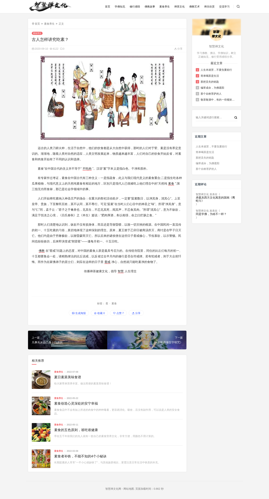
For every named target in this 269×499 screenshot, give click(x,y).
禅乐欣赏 (209, 6)
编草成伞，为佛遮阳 (212, 87)
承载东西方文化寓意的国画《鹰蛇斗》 (215, 199)
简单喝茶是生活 (209, 75)
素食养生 (164, 6)
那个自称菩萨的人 (210, 93)
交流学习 (224, 6)
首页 (107, 6)
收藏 (99, 313)
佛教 (42, 250)
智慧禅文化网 (113, 488)
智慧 (121, 271)
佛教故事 (150, 6)
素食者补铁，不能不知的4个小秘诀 (80, 456)
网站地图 (128, 488)
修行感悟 (135, 6)
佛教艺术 (194, 6)
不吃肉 (87, 168)
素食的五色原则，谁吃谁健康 (76, 430)
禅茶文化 (179, 6)
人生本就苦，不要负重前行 (216, 69)
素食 (171, 183)
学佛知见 (120, 6)
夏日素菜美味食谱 (67, 377)
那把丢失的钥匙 (209, 81)
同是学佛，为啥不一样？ (211, 214)
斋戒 (107, 261)
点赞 (118, 313)
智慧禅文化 (202, 194)
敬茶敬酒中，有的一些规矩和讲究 (218, 99)
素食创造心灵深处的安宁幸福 (76, 403)
